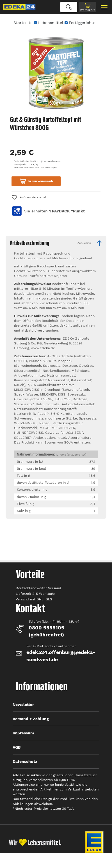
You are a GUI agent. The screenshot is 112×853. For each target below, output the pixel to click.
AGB (17, 747)
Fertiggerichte (82, 22)
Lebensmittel (50, 22)
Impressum (23, 733)
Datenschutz (25, 761)
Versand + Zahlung (31, 719)
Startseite (23, 22)
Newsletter (23, 704)
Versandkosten (52, 161)
